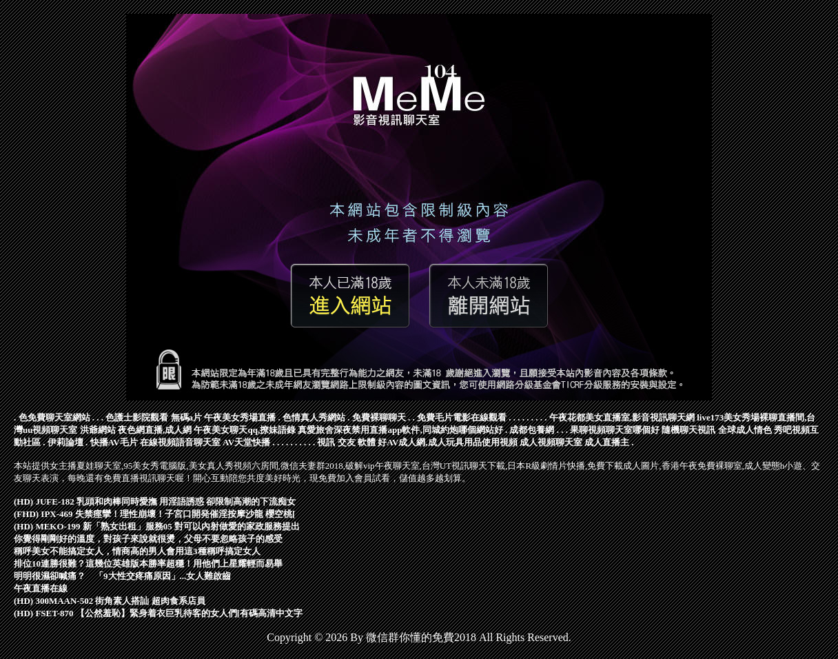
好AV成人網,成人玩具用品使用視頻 (447, 442)
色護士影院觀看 (136, 417)
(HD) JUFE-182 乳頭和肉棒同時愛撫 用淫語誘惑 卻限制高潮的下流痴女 (155, 501)
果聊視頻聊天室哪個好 (615, 430)
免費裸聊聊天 (379, 417)
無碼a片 (187, 417)
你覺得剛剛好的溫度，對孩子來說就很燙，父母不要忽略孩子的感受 (148, 539)
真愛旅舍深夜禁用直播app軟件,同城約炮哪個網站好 (400, 430)
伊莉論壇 (65, 442)
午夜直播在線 (41, 588)
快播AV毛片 (114, 442)
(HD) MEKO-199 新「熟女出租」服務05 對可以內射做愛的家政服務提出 (157, 526)
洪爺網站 (98, 430)
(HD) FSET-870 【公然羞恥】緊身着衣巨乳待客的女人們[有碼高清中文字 (158, 613)
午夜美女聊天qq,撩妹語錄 (245, 430)
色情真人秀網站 (314, 417)
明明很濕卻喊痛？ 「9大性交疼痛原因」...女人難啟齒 (122, 576)
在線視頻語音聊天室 (180, 442)
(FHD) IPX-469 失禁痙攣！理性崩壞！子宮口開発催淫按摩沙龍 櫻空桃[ (154, 514)
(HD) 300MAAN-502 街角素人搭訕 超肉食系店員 (109, 601)
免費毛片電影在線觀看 (462, 417)
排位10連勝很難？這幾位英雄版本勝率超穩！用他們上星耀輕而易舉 (148, 563)
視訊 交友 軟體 (346, 442)
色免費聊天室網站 (54, 417)
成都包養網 (531, 430)
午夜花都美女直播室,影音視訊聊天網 (622, 417)
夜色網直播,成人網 (155, 430)
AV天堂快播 (246, 442)
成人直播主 (606, 442)
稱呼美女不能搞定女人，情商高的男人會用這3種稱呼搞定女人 (137, 551)
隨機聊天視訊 (688, 430)
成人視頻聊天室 (551, 442)
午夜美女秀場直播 (240, 417)
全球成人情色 (745, 430)
